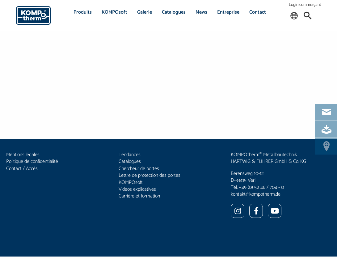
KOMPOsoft (114, 12)
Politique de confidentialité (32, 161)
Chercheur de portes (139, 168)
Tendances (130, 155)
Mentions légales (23, 155)
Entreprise (228, 12)
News (201, 12)
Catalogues (174, 12)
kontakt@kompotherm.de (255, 194)
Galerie (144, 12)
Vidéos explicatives (137, 189)
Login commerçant (305, 4)
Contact (257, 12)
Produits (83, 12)
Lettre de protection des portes (149, 175)
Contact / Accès (22, 168)
